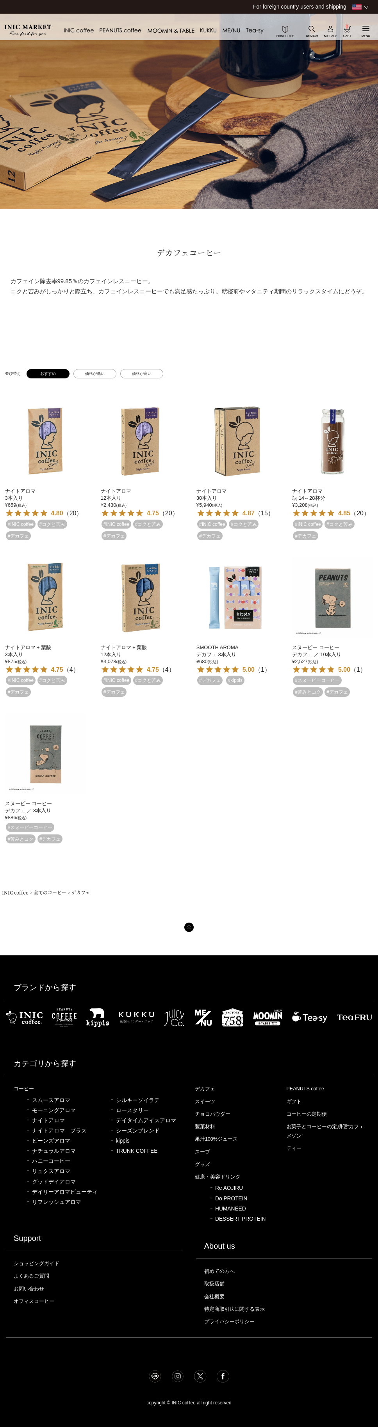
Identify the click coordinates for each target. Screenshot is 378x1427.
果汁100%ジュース (216, 1139)
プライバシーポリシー (229, 1321)
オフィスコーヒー (34, 1301)
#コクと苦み (52, 524)
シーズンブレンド (138, 1131)
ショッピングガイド (36, 1263)
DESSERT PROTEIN (240, 1219)
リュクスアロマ (51, 1171)
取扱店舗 (214, 1284)
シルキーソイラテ (138, 1100)
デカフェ (205, 1089)
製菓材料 (205, 1126)
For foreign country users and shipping (299, 7)
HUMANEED (230, 1209)
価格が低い (95, 373)
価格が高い (142, 373)
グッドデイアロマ (54, 1182)
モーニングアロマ (54, 1110)
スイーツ (205, 1101)
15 (264, 513)
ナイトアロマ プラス (59, 1131)
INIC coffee (15, 892)
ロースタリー (132, 1110)
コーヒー (24, 1089)
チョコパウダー (212, 1114)
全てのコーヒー (50, 892)
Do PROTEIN (231, 1199)
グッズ (202, 1164)
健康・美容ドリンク (218, 1177)
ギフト (294, 1101)
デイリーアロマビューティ (65, 1192)
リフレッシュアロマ (56, 1202)
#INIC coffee (21, 524)
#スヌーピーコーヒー (317, 680)
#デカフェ (18, 535)
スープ (202, 1152)
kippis (123, 1141)
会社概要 (214, 1296)
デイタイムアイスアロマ (146, 1120)
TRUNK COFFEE (137, 1151)
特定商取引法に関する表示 (234, 1309)
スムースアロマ (51, 1100)
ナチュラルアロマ (54, 1151)
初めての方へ (219, 1271)
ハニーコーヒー (51, 1161)
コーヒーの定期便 (307, 1114)
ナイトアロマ (48, 1120)
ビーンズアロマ (51, 1141)
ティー (294, 1148)
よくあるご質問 (31, 1276)
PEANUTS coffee (306, 1089)
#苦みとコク (308, 692)
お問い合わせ (29, 1289)
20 (73, 513)
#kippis (235, 680)
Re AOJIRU (229, 1188)
